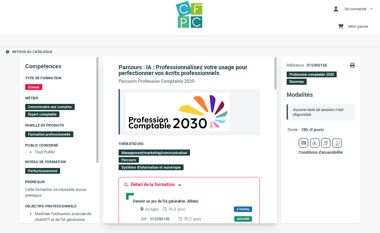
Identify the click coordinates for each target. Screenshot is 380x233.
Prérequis (35, 182)
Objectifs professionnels (51, 206)
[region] (59, 139)
